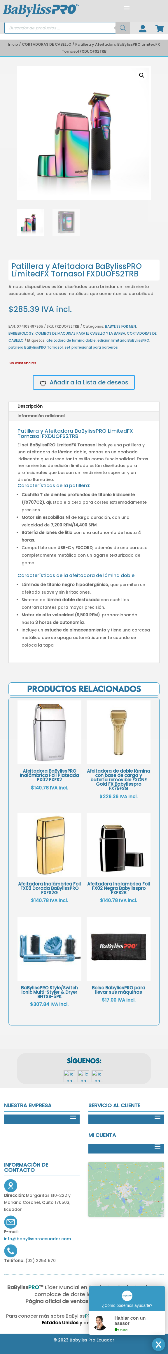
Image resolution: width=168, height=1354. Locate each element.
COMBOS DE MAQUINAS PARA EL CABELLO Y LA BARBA (80, 333)
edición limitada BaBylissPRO (123, 340)
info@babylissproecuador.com (37, 1239)
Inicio (13, 44)
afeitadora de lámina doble (71, 340)
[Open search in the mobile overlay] (67, 28)
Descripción (30, 406)
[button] (141, 75)
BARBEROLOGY (21, 333)
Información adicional (41, 416)
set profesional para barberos (91, 347)
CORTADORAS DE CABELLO (46, 44)
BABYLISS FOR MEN (120, 326)
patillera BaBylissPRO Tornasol (35, 347)
